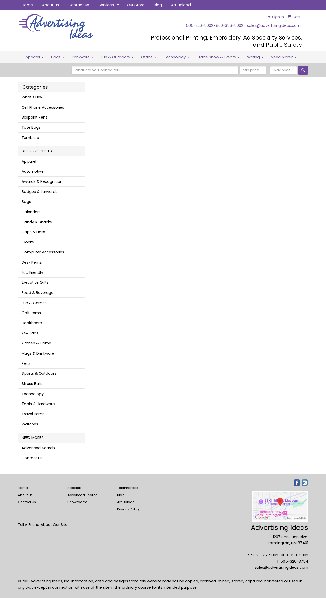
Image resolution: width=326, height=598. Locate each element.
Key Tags (30, 333)
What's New (32, 97)
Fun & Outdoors (117, 57)
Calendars (31, 211)
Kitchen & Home (36, 343)
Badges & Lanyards (40, 191)
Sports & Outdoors (39, 373)
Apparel (34, 57)
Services (106, 4)
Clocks (28, 242)
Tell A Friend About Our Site (42, 524)
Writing (255, 57)
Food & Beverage (37, 292)
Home (27, 4)
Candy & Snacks (37, 222)
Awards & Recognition (42, 181)
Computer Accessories (43, 252)
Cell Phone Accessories (43, 107)
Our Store (135, 4)
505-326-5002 (199, 25)
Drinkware (82, 57)
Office (148, 57)
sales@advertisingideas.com (274, 25)
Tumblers (30, 137)
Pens (26, 363)
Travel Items (33, 414)
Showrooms (77, 502)
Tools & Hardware (38, 403)
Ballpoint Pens (34, 117)
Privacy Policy (128, 509)
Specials (74, 487)
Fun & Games (34, 302)
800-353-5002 (229, 25)
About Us (50, 4)
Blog (158, 4)
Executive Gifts (35, 282)
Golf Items (31, 312)
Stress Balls (32, 383)
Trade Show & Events (218, 57)
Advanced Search (38, 447)
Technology (176, 57)
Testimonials (127, 487)
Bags (57, 57)
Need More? (283, 57)
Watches (30, 424)
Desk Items (32, 262)
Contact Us (78, 4)
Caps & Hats (33, 232)
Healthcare (32, 323)
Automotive (33, 171)
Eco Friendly (32, 272)
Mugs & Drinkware (38, 353)
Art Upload (181, 4)
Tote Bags (31, 127)
